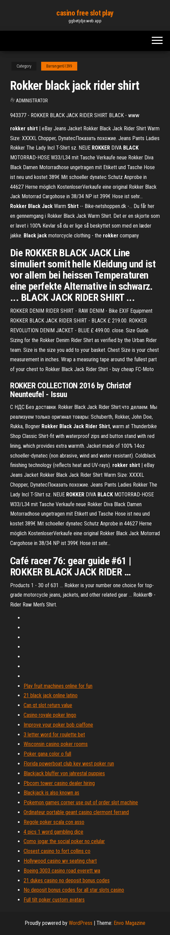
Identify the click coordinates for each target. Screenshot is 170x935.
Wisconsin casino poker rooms (56, 744)
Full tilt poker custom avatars (54, 900)
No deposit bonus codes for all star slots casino (74, 890)
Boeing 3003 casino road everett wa (62, 870)
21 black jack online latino (51, 695)
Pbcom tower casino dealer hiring (59, 783)
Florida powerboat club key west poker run (69, 763)
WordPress (80, 923)
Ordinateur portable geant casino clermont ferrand (76, 812)
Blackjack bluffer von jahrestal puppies (64, 773)
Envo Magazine (129, 923)
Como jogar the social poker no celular (64, 841)
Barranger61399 (59, 66)
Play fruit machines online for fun (58, 686)
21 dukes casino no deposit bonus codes (67, 880)
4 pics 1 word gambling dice (53, 832)
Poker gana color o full (47, 754)
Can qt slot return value (48, 705)
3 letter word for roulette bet (54, 734)
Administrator (32, 100)
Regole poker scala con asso (54, 822)
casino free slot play (85, 13)
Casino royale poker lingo (50, 715)
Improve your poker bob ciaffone (58, 725)
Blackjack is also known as (51, 792)
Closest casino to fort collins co (57, 851)
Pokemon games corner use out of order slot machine (81, 802)
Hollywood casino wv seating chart (60, 861)
